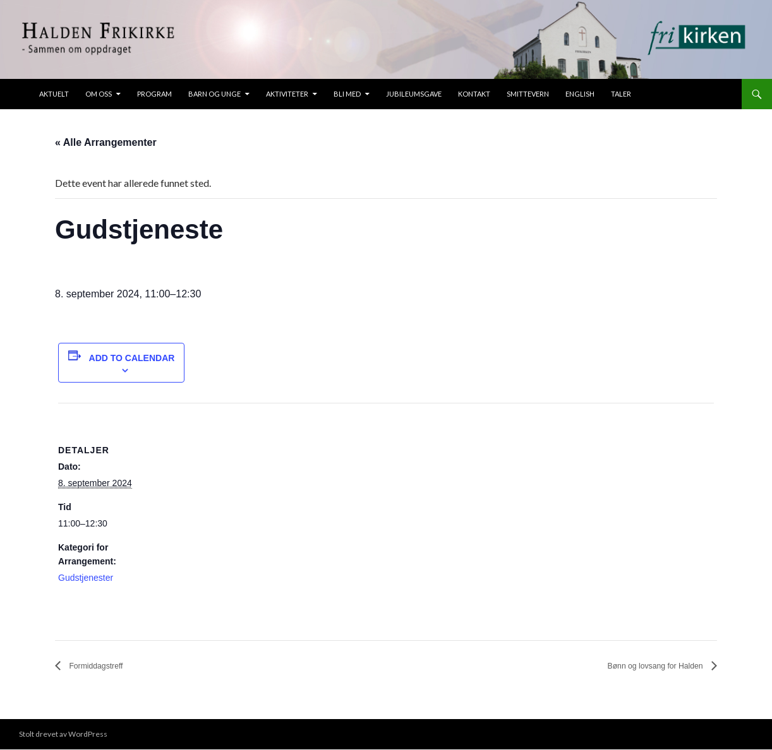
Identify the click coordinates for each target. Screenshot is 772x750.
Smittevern (528, 94)
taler (621, 94)
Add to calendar (132, 358)
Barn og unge (214, 94)
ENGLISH (579, 94)
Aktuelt (54, 94)
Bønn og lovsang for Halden (641, 666)
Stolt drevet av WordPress (63, 734)
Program (154, 94)
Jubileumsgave (414, 94)
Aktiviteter (287, 94)
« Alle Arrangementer (106, 142)
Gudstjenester (85, 578)
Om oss (98, 94)
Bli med (347, 94)
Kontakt (474, 94)
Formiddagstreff (103, 666)
